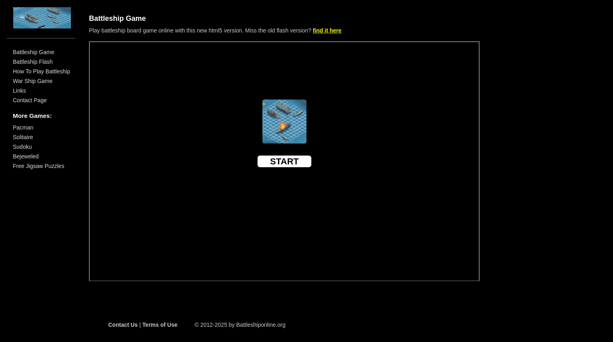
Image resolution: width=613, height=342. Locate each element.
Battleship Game (33, 52)
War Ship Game (32, 80)
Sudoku (22, 146)
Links (19, 90)
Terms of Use (159, 325)
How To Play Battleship (41, 71)
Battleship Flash (33, 61)
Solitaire (23, 137)
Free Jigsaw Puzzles (38, 165)
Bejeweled (26, 156)
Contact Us (123, 325)
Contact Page (30, 100)
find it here (327, 30)
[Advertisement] (521, 126)
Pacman (23, 127)
